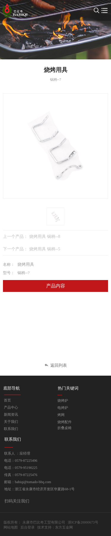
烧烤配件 (64, 422)
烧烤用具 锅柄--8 (44, 236)
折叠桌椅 (64, 428)
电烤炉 (62, 408)
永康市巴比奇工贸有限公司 (43, 522)
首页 (7, 400)
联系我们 (11, 429)
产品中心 (11, 407)
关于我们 (11, 422)
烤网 (61, 415)
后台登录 (27, 527)
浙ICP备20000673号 (83, 522)
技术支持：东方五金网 (55, 527)
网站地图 (11, 527)
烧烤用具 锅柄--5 (44, 249)
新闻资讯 (11, 414)
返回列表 (55, 365)
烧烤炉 (62, 401)
